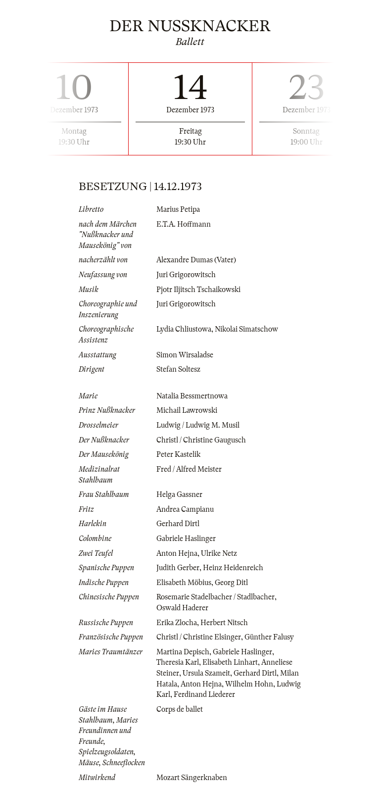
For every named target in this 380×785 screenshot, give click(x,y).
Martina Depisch (182, 652)
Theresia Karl (177, 662)
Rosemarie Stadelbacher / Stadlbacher (215, 597)
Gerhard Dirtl (177, 524)
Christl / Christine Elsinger (198, 637)
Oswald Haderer (182, 608)
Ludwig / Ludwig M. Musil (197, 425)
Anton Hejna (176, 553)
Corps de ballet (179, 709)
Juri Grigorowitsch (186, 275)
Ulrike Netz (219, 553)
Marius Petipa (178, 209)
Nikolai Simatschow (246, 329)
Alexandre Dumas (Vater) (196, 260)
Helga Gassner (179, 494)
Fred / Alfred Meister (189, 469)
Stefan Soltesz (178, 369)
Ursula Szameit (206, 673)
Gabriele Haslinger (186, 538)
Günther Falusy (269, 637)
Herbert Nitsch (224, 623)
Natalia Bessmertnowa (192, 396)
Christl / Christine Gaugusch (201, 440)
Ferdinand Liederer (204, 694)
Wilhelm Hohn (249, 684)
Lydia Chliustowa (183, 329)
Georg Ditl (231, 583)
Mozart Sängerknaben (191, 778)
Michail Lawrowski (186, 410)
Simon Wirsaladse (184, 355)
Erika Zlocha (176, 623)
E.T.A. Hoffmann (183, 224)
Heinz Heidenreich (233, 568)
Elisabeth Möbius (183, 583)
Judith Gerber (177, 568)
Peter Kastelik (178, 454)
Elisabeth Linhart (230, 662)
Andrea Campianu (185, 509)
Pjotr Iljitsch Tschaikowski (198, 290)
